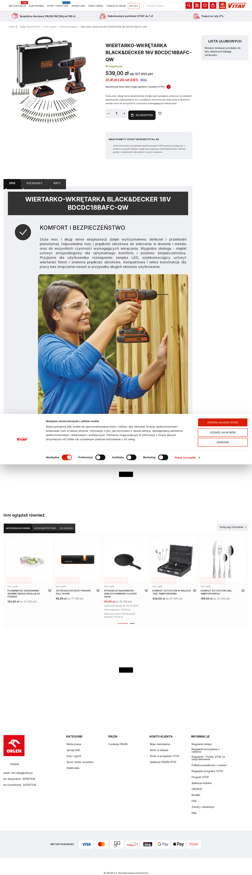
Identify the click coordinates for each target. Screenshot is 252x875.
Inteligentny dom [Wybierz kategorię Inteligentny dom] (63, 522)
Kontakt (196, 787)
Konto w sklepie (159, 742)
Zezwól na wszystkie (222, 833)
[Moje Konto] (229, 6)
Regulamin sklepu (202, 736)
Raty (57, 177)
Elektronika (73, 760)
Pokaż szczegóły (185, 868)
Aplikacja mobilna (202, 775)
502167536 (29, 777)
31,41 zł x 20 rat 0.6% (122, 82)
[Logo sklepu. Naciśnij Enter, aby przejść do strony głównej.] (19, 6)
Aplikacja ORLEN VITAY (163, 754)
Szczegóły (34, 177)
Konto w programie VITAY (164, 748)
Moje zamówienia (160, 736)
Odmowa (223, 852)
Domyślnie (237, 522)
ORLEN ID (197, 781)
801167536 (29, 771)
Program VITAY (200, 769)
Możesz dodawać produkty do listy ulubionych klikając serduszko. (223, 54)
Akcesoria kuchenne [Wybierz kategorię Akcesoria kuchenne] (24, 522)
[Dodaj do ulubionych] (168, 116)
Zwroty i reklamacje (203, 799)
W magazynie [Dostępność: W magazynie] (114, 68)
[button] (200, 6)
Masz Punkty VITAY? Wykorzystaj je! (134, 134)
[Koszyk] (245, 6)
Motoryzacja (74, 736)
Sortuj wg (225, 522)
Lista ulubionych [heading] (224, 44)
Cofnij (12, 29)
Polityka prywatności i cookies (209, 757)
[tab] (12, 177)
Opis (12, 177)
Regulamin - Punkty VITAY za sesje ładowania (208, 750)
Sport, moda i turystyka (80, 754)
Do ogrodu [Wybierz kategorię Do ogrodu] (94, 522)
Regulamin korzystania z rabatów (206, 743)
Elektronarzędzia (68, 29)
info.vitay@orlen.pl (22, 765)
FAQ (194, 793)
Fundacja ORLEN (117, 736)
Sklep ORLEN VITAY (30, 29)
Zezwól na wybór (223, 843)
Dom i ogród (50, 29)
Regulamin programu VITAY (207, 763)
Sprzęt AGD (73, 742)
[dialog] (221, 6)
